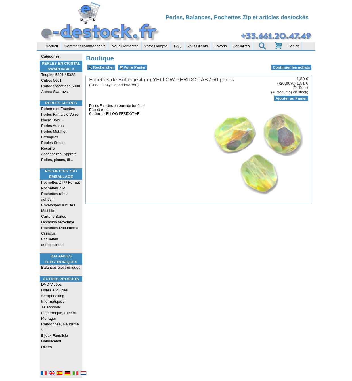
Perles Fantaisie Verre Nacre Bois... (59, 117)
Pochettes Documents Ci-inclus (59, 231)
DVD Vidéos (51, 284)
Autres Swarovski (55, 92)
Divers (46, 347)
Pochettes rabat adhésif (54, 197)
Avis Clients (198, 46)
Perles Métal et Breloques (53, 134)
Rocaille (48, 148)
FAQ (178, 46)
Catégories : (51, 56)
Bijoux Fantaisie (54, 335)
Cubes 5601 (51, 80)
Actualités (241, 46)
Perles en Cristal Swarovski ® (61, 66)
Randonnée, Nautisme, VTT (60, 327)
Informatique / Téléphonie (52, 304)
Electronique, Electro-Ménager (59, 316)
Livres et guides (54, 290)
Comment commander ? (84, 46)
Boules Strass (52, 143)
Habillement (51, 341)
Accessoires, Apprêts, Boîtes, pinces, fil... (59, 157)
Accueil (52, 46)
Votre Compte (156, 46)
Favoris (220, 46)
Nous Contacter (125, 46)
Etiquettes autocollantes (52, 242)
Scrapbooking (52, 296)
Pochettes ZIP (53, 188)
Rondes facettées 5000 (60, 86)
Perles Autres (61, 103)
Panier (293, 46)
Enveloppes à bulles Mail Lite (58, 208)
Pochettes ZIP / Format (60, 182)
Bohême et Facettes (58, 109)
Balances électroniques (60, 267)
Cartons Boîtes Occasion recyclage (57, 219)
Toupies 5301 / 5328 (58, 75)
